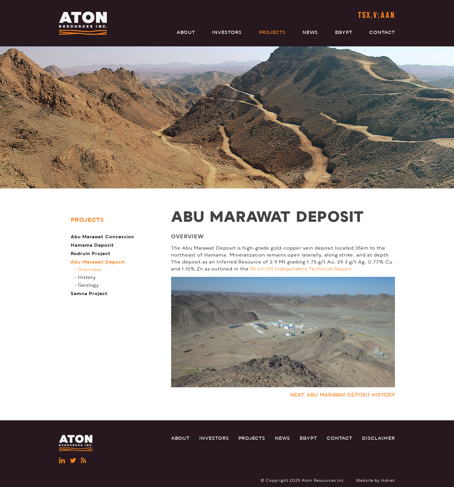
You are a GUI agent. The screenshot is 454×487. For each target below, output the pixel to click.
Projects (272, 32)
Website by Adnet (375, 480)
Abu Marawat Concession (102, 236)
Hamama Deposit (92, 245)
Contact (382, 32)
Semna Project (89, 293)
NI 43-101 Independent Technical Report (301, 269)
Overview (89, 269)
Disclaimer (378, 438)
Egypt (343, 32)
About (186, 32)
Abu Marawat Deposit (98, 261)
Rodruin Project (91, 253)
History (87, 277)
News (310, 32)
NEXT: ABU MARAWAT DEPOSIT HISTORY (342, 395)
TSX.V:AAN (376, 15)
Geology (88, 285)
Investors (227, 32)
